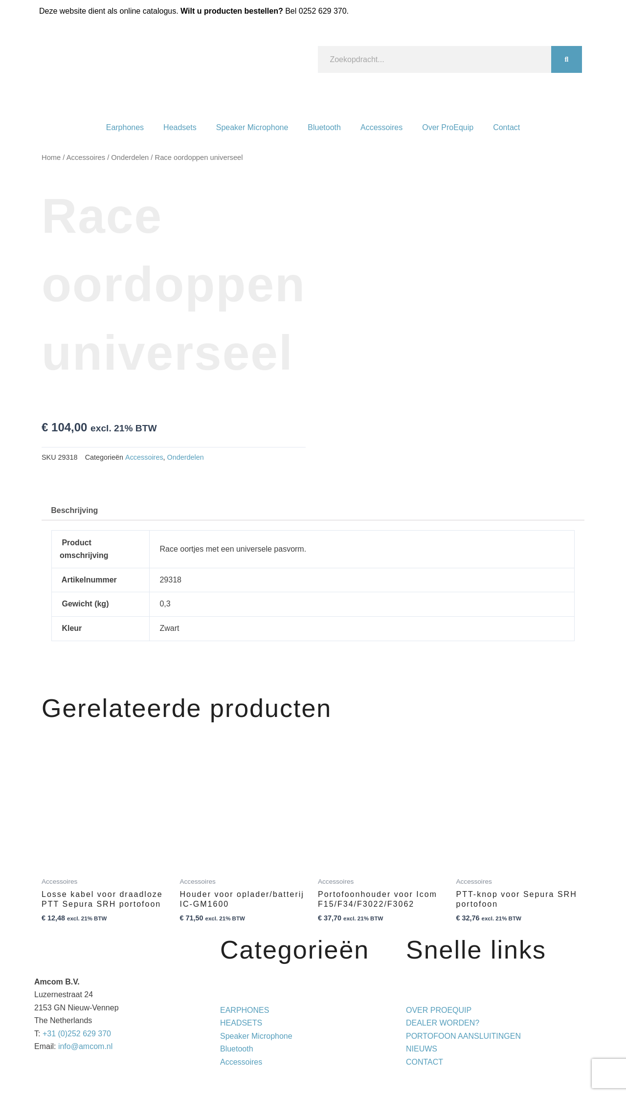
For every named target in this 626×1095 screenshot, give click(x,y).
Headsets (180, 127)
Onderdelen (130, 157)
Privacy (400, 1075)
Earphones (125, 127)
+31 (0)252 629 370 (77, 1033)
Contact (506, 127)
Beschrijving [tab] (74, 510)
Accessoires (381, 127)
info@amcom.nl (85, 1046)
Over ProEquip (447, 127)
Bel (315, 11)
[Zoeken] (566, 59)
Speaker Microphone (252, 127)
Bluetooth (324, 127)
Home (51, 157)
